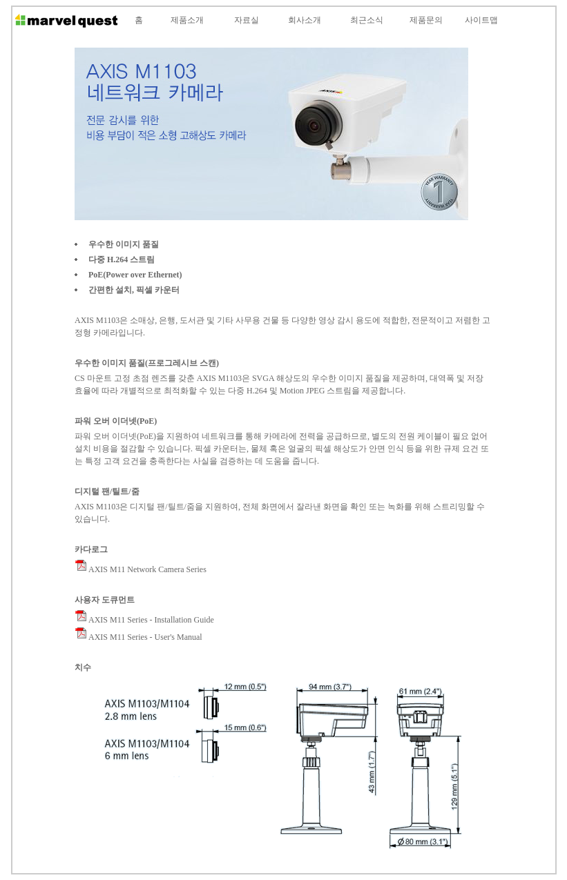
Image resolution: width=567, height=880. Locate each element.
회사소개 (304, 20)
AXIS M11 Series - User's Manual (138, 637)
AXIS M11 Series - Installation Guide (144, 620)
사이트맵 (481, 20)
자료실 (246, 20)
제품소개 (187, 20)
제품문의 (426, 20)
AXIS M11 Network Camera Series (140, 569)
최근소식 (366, 20)
